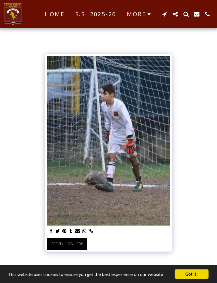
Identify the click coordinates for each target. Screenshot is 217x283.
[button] (164, 14)
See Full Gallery (67, 243)
